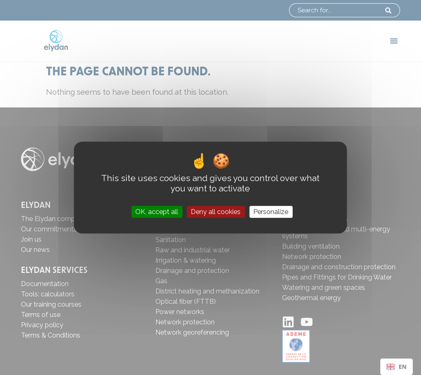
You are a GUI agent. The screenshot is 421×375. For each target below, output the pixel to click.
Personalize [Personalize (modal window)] (270, 212)
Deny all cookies (216, 212)
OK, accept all (156, 212)
